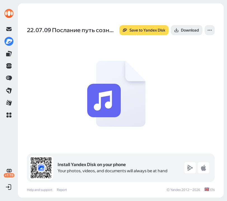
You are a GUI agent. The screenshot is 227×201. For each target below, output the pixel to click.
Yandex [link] (175, 190)
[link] (8, 13)
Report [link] (62, 190)
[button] (8, 115)
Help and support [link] (39, 190)
